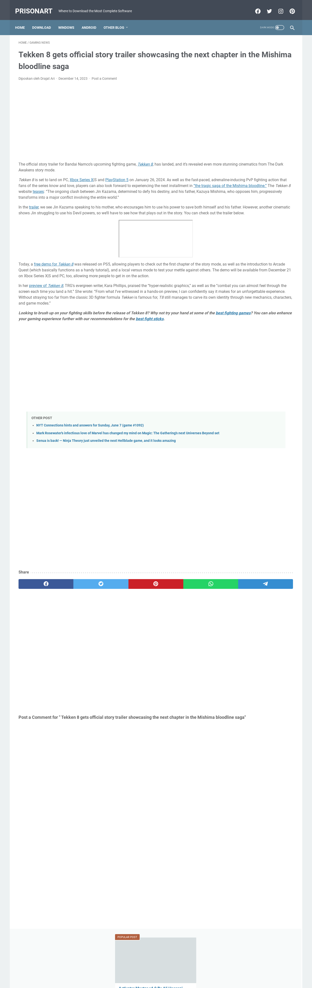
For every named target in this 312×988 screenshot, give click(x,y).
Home (23, 19)
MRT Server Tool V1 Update (248, 231)
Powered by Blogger (147, 980)
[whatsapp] (147, 619)
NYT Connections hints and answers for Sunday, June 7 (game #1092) (90, 456)
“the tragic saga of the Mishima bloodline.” (135, 186)
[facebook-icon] (254, 5)
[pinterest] (110, 619)
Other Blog (117, 19)
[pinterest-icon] (288, 5)
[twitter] (73, 619)
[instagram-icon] (277, 5)
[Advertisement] (111, 116)
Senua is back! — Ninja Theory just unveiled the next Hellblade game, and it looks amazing (106, 476)
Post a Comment (104, 74)
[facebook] (37, 619)
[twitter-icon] (265, 5)
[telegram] (184, 619)
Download (45, 19)
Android (92, 19)
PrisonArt (37, 6)
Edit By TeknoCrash (178, 980)
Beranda (156, 970)
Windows (70, 19)
